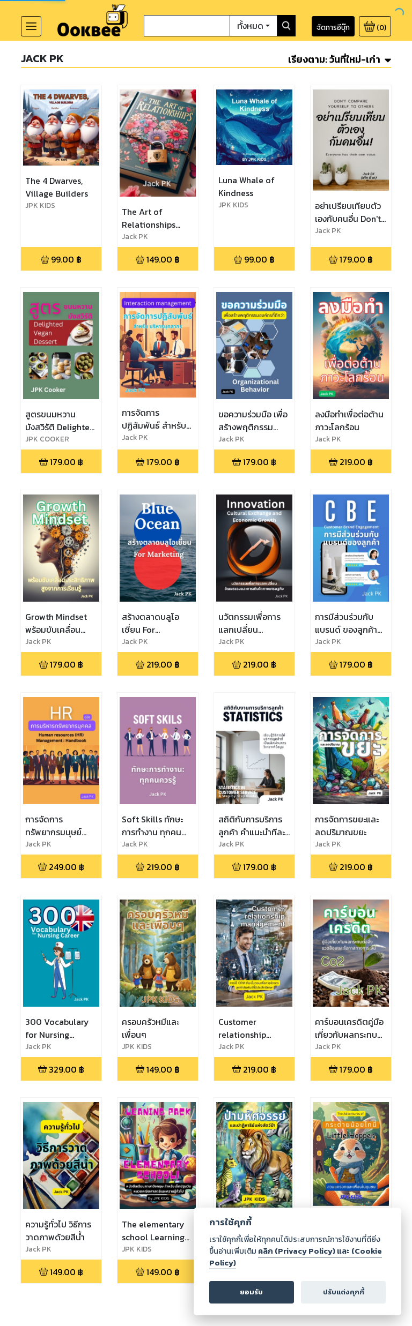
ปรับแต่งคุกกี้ (343, 1292)
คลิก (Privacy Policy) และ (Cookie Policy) (295, 1257)
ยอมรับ (251, 1292)
